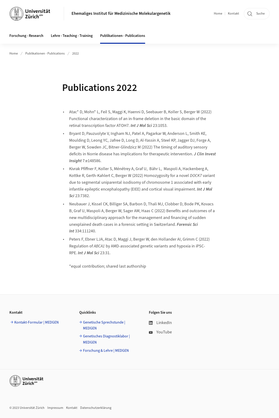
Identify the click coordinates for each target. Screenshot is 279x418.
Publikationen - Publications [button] (122, 35)
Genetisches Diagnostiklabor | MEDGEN (106, 339)
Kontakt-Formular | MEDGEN (36, 322)
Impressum (55, 408)
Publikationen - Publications (45, 53)
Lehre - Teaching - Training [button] (72, 35)
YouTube (160, 332)
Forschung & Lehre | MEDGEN (106, 350)
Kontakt (233, 13)
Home (218, 13)
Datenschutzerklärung (95, 408)
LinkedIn (160, 323)
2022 (75, 53)
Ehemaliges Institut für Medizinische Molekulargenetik (121, 13)
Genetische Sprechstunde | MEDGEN (104, 325)
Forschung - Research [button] (26, 35)
